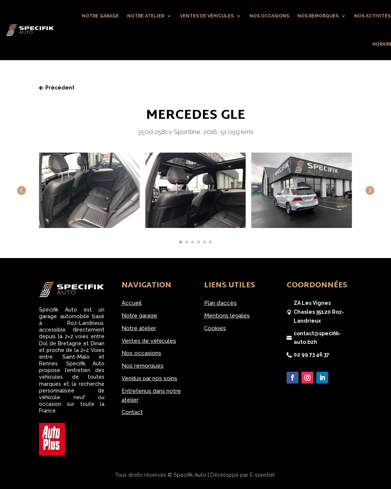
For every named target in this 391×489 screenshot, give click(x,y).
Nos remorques (318, 16)
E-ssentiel (262, 475)
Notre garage (100, 16)
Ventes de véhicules (207, 16)
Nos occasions (269, 16)
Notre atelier (145, 16)
